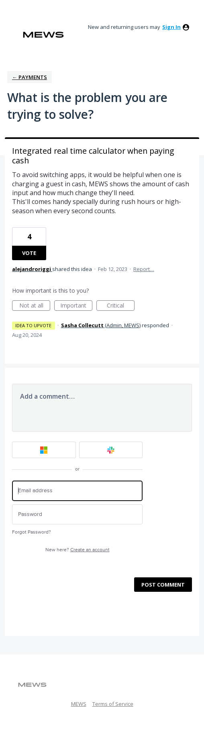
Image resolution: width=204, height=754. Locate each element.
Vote (29, 253)
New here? (77, 550)
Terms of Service (112, 703)
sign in (171, 27)
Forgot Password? (31, 532)
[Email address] (77, 491)
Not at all (35, 306)
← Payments (29, 77)
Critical (121, 306)
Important (76, 306)
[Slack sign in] (111, 450)
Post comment (163, 584)
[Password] (77, 514)
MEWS (78, 703)
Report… (143, 269)
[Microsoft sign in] (44, 450)
